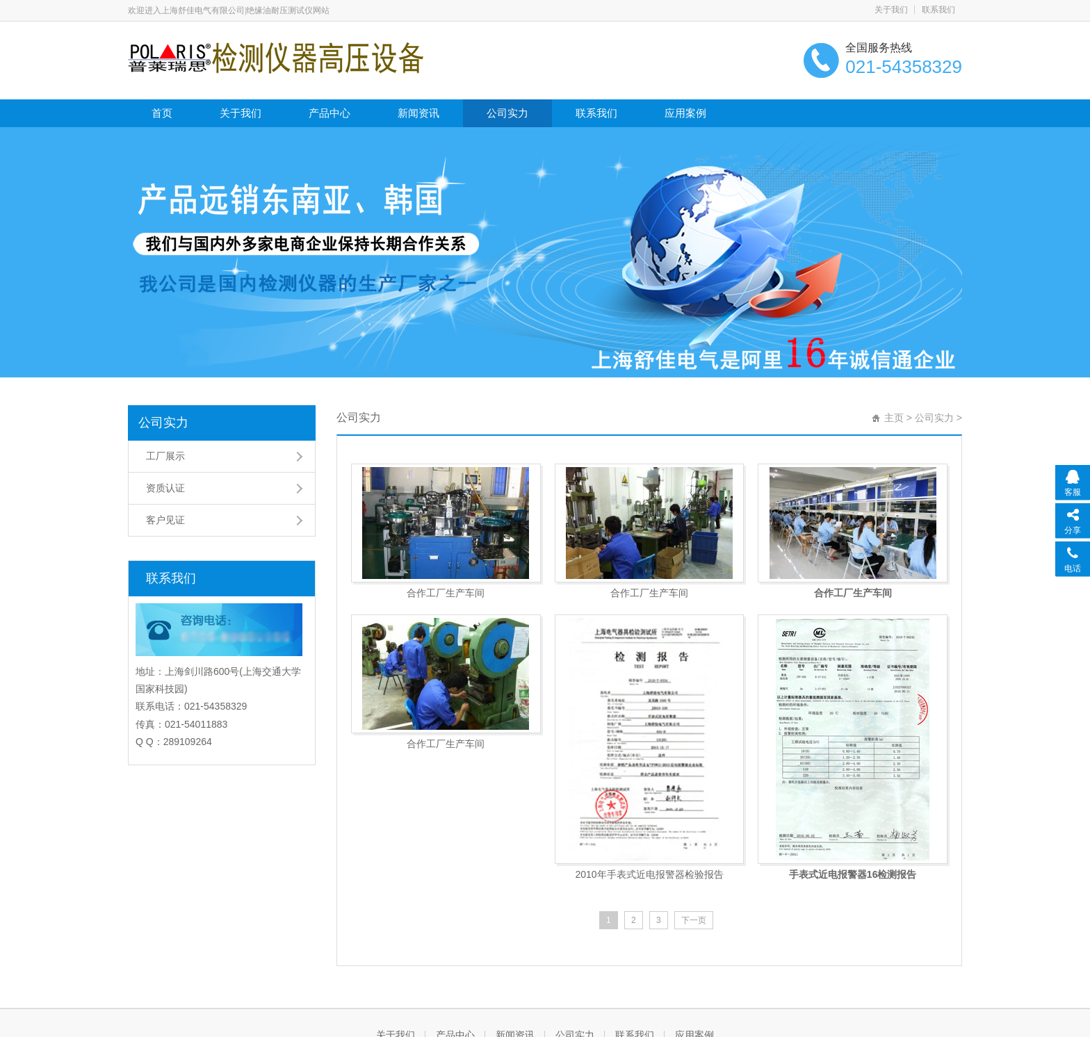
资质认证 (165, 487)
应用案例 (685, 113)
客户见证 (165, 519)
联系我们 (938, 10)
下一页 (693, 920)
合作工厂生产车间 (446, 592)
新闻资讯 (418, 113)
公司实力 (507, 113)
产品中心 (329, 113)
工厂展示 (165, 456)
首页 (162, 113)
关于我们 (891, 10)
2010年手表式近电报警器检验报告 (649, 874)
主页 (894, 417)
